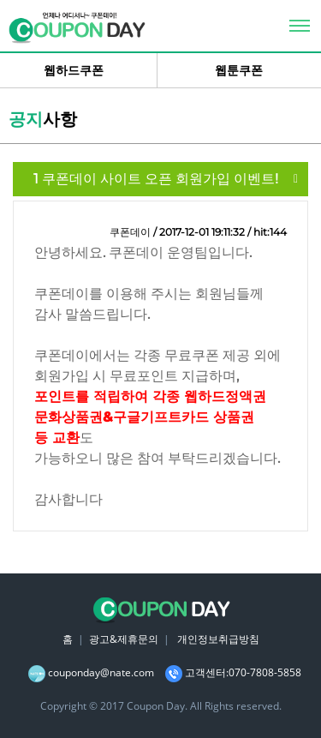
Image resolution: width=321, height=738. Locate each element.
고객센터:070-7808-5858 (243, 672)
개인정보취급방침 (218, 639)
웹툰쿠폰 (239, 70)
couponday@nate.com (101, 672)
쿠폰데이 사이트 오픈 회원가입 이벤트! (155, 179)
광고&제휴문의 (123, 639)
